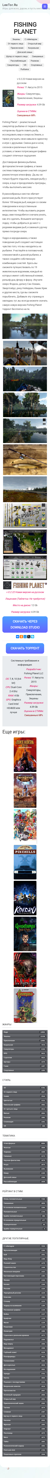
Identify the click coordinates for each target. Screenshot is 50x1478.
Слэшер (25, 1301)
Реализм (35, 61)
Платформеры (25, 1356)
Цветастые (25, 1100)
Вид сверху (25, 1344)
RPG (25, 1053)
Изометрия (25, 1331)
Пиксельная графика (25, 1105)
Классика (25, 1297)
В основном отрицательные (25, 1220)
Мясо (25, 1437)
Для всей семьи (24, 52)
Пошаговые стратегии (25, 1454)
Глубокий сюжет (25, 1352)
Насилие (25, 1420)
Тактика (25, 1407)
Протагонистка (25, 1390)
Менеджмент (25, 1348)
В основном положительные (25, 1207)
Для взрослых (25, 1365)
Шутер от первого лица (16, 56)
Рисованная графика (25, 1310)
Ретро (25, 1164)
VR (25, 65)
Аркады (25, 1373)
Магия (25, 1322)
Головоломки (25, 1361)
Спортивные (36, 65)
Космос (25, 1284)
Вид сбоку (25, 1259)
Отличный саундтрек (25, 1395)
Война (25, 1314)
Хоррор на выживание (25, 1305)
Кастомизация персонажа (25, 1276)
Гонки (25, 1066)
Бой (25, 1254)
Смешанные (37, 56)
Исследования (25, 1369)
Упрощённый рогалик (25, 1293)
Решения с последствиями (25, 1382)
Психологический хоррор (25, 1446)
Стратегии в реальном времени (25, 1335)
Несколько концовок (25, 1271)
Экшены (16, 39)
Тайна (25, 1441)
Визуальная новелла (25, 1386)
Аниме (25, 1096)
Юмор (25, 1173)
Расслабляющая (18, 61)
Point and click (25, 1450)
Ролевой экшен (25, 1263)
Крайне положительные (25, 1216)
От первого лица (15, 43)
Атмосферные (25, 1143)
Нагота (25, 1378)
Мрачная (25, 1424)
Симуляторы (13, 65)
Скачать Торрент (25, 648)
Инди (25, 1032)
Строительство (25, 1267)
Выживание (25, 1169)
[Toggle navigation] (45, 6)
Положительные (25, 1212)
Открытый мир (34, 43)
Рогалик (25, 1288)
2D (25, 1088)
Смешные (25, 1156)
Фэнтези (25, 1147)
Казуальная (33, 48)
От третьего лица (25, 1109)
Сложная (25, 1412)
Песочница (25, 1433)
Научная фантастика (25, 1160)
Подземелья (25, 1339)
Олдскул (25, 1429)
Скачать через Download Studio (25, 624)
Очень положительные (25, 1199)
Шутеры (25, 1062)
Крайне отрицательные (25, 1229)
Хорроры (25, 1152)
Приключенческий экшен (25, 1403)
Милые (25, 1113)
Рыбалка (25, 69)
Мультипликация (25, 1250)
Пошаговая (25, 1327)
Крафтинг (25, 1318)
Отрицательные (25, 1224)
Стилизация (25, 1122)
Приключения (17, 48)
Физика (25, 1280)
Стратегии (25, 1057)
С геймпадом (31, 39)
